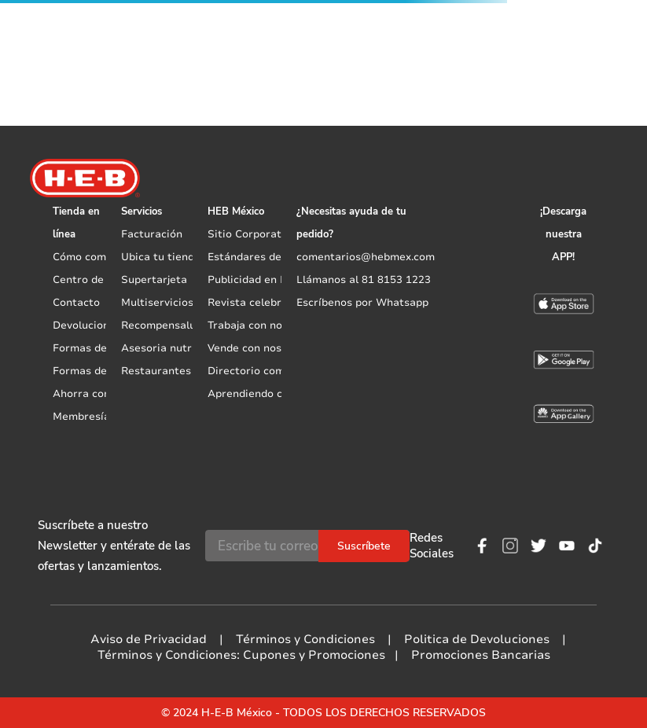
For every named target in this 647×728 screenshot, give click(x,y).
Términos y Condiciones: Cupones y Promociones (241, 655)
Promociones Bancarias (480, 655)
